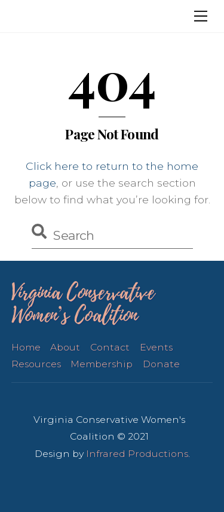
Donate (161, 364)
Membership (101, 364)
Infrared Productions (137, 453)
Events (156, 347)
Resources (36, 364)
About (65, 347)
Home (26, 347)
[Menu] (201, 16)
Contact (110, 347)
